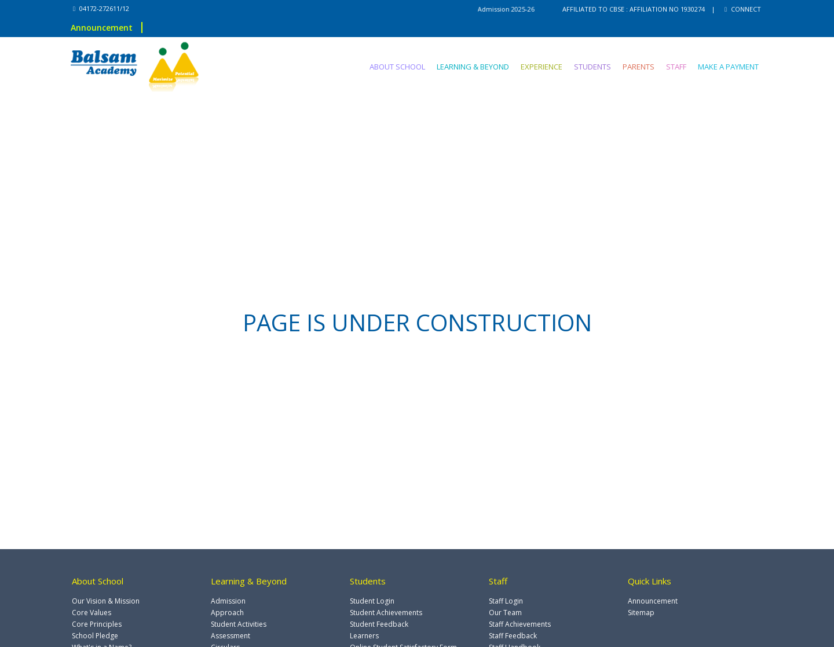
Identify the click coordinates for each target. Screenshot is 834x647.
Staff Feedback (513, 636)
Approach (227, 612)
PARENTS (638, 66)
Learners (364, 636)
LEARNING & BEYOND (473, 66)
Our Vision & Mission (106, 601)
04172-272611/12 (101, 8)
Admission (228, 601)
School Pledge (95, 636)
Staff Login (506, 601)
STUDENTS (592, 66)
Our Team (505, 612)
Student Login (372, 601)
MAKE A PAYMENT (728, 66)
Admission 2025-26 (518, 9)
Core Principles (97, 624)
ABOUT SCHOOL (397, 66)
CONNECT (743, 9)
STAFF (676, 66)
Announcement (102, 27)
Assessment (230, 636)
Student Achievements (386, 612)
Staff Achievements (520, 624)
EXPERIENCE (541, 66)
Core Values (91, 612)
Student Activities (238, 624)
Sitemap (641, 612)
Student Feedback (379, 624)
